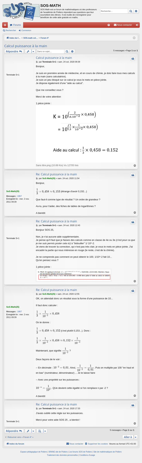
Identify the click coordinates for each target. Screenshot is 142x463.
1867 (19, 196)
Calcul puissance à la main (25, 45)
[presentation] (48, 191)
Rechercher (11, 30)
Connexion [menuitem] (138, 26)
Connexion (26, 30)
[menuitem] (108, 25)
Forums (17, 25)
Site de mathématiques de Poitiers (107, 454)
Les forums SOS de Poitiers (80, 454)
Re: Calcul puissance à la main (56, 174)
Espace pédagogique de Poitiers (34, 454)
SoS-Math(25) (12, 191)
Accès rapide (6, 26)
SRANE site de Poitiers (58, 454)
